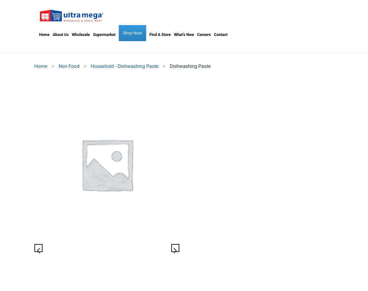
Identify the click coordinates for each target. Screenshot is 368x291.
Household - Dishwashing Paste (124, 66)
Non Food (69, 66)
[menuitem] (44, 34)
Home (40, 66)
